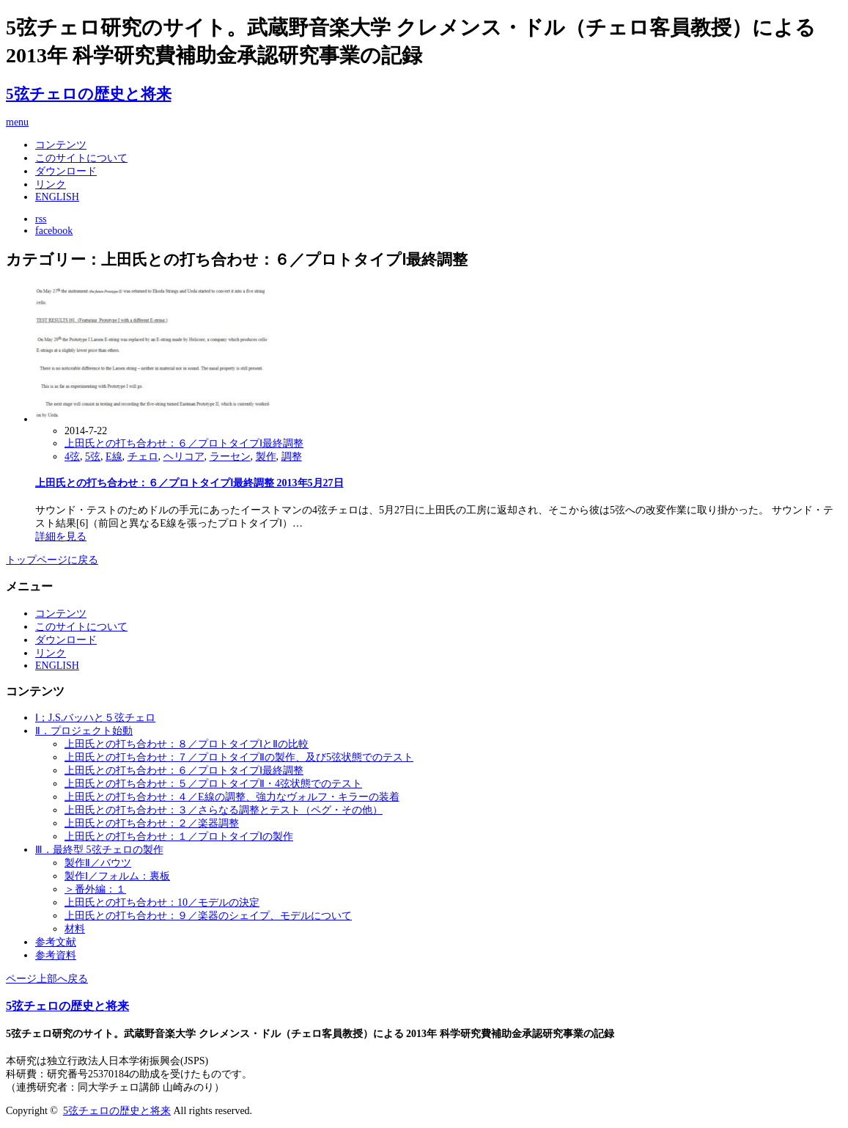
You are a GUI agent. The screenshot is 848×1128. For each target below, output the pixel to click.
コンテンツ (60, 144)
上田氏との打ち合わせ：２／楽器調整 (151, 823)
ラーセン (230, 456)
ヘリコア (183, 456)
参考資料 (55, 955)
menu (17, 122)
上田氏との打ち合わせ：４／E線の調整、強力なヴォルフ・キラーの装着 (231, 796)
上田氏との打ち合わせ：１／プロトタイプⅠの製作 (178, 836)
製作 (266, 456)
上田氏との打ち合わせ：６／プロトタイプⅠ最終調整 (183, 443)
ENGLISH (57, 196)
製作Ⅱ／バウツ (97, 862)
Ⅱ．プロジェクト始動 (84, 730)
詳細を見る (60, 536)
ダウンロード (66, 171)
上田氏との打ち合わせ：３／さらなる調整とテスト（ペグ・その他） (223, 810)
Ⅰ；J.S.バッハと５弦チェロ (95, 717)
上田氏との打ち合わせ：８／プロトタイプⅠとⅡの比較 (186, 744)
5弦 (92, 456)
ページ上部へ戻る (47, 978)
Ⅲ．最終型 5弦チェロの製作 (99, 849)
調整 (291, 456)
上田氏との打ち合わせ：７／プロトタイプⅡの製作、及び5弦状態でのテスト (238, 757)
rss (41, 218)
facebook (54, 230)
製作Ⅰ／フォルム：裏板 (117, 876)
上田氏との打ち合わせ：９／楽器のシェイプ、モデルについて (208, 915)
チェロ (143, 456)
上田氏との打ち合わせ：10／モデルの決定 (161, 902)
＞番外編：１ (95, 889)
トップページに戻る (52, 559)
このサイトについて (81, 158)
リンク (50, 184)
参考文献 (55, 942)
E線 (114, 456)
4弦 (72, 456)
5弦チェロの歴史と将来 (89, 94)
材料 (74, 928)
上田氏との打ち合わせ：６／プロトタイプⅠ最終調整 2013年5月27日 (189, 482)
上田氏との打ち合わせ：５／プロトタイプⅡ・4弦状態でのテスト (213, 783)
